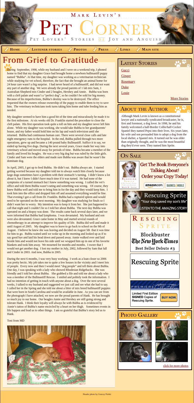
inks (125, 49)
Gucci (125, 70)
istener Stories (47, 49)
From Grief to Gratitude (50, 60)
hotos (80, 49)
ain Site (150, 49)
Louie (125, 93)
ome (15, 49)
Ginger (126, 76)
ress (103, 49)
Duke (125, 87)
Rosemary (128, 81)
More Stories (179, 98)
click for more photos (175, 365)
